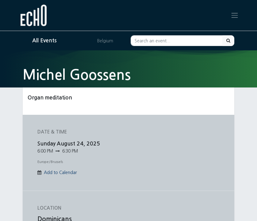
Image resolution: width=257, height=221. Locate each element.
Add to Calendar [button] (60, 172)
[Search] (228, 40)
